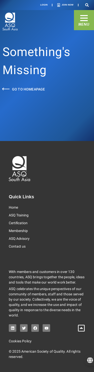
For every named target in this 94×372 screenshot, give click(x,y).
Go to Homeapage (28, 89)
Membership (18, 231)
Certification (18, 223)
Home (13, 207)
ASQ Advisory (19, 239)
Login (44, 5)
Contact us (17, 246)
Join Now (67, 5)
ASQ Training (19, 215)
